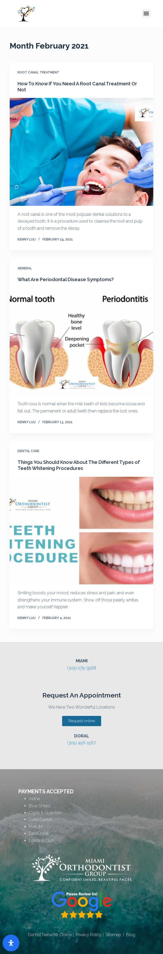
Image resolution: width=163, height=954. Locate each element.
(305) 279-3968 (81, 667)
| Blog (128, 934)
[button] (146, 13)
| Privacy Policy (87, 934)
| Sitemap (111, 934)
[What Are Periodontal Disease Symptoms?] (81, 342)
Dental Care (28, 451)
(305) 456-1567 (81, 742)
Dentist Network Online (50, 934)
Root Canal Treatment (38, 72)
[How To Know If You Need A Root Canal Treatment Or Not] (81, 152)
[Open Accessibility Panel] (11, 943)
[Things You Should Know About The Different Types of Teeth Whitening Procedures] (81, 531)
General (25, 268)
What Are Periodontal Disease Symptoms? (66, 279)
